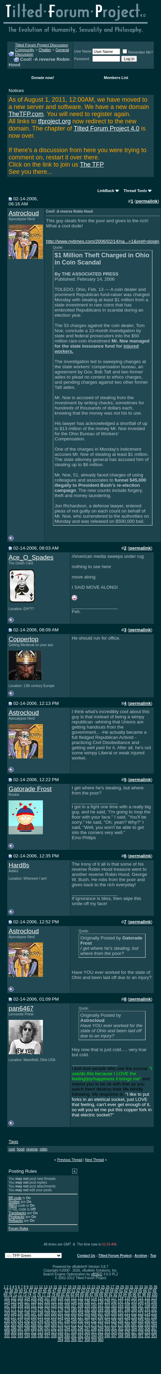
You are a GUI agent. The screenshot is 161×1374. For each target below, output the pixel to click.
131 (54, 1302)
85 (82, 1294)
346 (107, 1336)
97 (139, 1294)
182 (87, 1309)
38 (11, 1291)
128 (34, 1302)
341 (74, 1336)
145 (147, 1302)
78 (48, 1294)
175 (40, 1309)
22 (89, 1287)
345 (101, 1336)
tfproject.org (54, 121)
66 (145, 1291)
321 (94, 1332)
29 (122, 1287)
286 (13, 1328)
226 (74, 1317)
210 (121, 1313)
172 (20, 1309)
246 (54, 1321)
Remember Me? (138, 52)
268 (47, 1325)
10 (31, 1287)
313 (40, 1332)
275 (94, 1325)
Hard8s (19, 865)
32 (136, 1287)
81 (63, 1294)
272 (74, 1325)
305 (140, 1328)
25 (103, 1287)
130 (47, 1302)
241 (20, 1321)
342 (80, 1336)
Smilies (14, 1202)
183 (94, 1309)
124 (7, 1302)
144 (140, 1302)
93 (120, 1294)
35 (150, 1287)
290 (40, 1328)
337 (47, 1336)
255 (114, 1321)
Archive (141, 1256)
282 (140, 1325)
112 (80, 1298)
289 (34, 1328)
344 (94, 1336)
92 (115, 1294)
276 (101, 1325)
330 (154, 1332)
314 (47, 1332)
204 (80, 1313)
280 (127, 1325)
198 (40, 1313)
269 (54, 1325)
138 (101, 1302)
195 (20, 1313)
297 (87, 1328)
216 (7, 1317)
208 (107, 1313)
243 (34, 1321)
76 (39, 1294)
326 (127, 1332)
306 (147, 1328)
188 (127, 1309)
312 (34, 1332)
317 (67, 1332)
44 (40, 1291)
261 (154, 1321)
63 (131, 1291)
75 (34, 1294)
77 (44, 1294)
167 (140, 1306)
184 (101, 1309)
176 (47, 1309)
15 (55, 1287)
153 (47, 1306)
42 (30, 1291)
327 (134, 1332)
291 (47, 1328)
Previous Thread (69, 1160)
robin (43, 1149)
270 (61, 1325)
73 (24, 1294)
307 (154, 1328)
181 (80, 1309)
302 (121, 1328)
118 (121, 1298)
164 (121, 1306)
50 (68, 1291)
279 (121, 1325)
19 (74, 1287)
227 (80, 1317)
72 (20, 1294)
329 (147, 1332)
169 (154, 1306)
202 (67, 1313)
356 (74, 1340)
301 (114, 1328)
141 (121, 1302)
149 (20, 1306)
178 (61, 1309)
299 (101, 1328)
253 (101, 1321)
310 (20, 1332)
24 (98, 1287)
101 (7, 1298)
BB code (15, 1198)
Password (81, 59)
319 (80, 1332)
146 (154, 1302)
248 (67, 1321)
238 (154, 1317)
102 (13, 1298)
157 (74, 1306)
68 (154, 1291)
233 (121, 1317)
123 (154, 1298)
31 (132, 1287)
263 (13, 1325)
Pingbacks (16, 1217)
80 (58, 1294)
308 (7, 1332)
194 (13, 1313)
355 (67, 1340)
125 (13, 1302)
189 (134, 1309)
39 (16, 1291)
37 (6, 1291)
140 (114, 1302)
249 (74, 1321)
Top (153, 1256)
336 (40, 1336)
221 (40, 1317)
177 (54, 1309)
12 (41, 1287)
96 (134, 1294)
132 (61, 1302)
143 (134, 1302)
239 (7, 1321)
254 (107, 1321)
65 (140, 1291)
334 (27, 1336)
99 (149, 1294)
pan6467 (21, 1008)
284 (154, 1325)
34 (146, 1287)
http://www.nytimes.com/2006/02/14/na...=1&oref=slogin (102, 241)
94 (125, 1294)
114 (94, 1298)
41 (25, 1291)
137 (94, 1302)
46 (49, 1291)
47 (54, 1291)
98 (144, 1294)
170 (7, 1309)
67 (150, 1291)
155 (61, 1306)
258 (134, 1321)
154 (54, 1306)
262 (7, 1325)
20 (79, 1287)
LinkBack (105, 191)
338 (54, 1336)
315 (54, 1332)
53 (83, 1291)
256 (121, 1321)
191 (147, 1309)
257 (127, 1321)
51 (73, 1291)
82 (67, 1294)
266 (34, 1325)
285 (7, 1328)
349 (127, 1336)
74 (29, 1294)
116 (107, 1298)
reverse (32, 1149)
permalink (147, 201)
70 (10, 1294)
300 (107, 1328)
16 (60, 1287)
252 (94, 1321)
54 (88, 1291)
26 (108, 1287)
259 (140, 1321)
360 (101, 1340)
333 (20, 1336)
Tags (13, 1141)
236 (140, 1317)
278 (114, 1325)
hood (20, 1149)
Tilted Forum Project (114, 1256)
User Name (83, 51)
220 (34, 1317)
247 (61, 1321)
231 (107, 1317)
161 (101, 1306)
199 (47, 1313)
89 (101, 1294)
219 (27, 1317)
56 (97, 1291)
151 (34, 1306)
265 (27, 1325)
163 (114, 1306)
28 (117, 1287)
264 (20, 1325)
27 (112, 1287)
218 (20, 1317)
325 (121, 1332)
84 (77, 1294)
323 (107, 1332)
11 (36, 1287)
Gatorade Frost (30, 788)
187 (121, 1309)
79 (53, 1294)
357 (80, 1340)
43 (35, 1291)
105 (34, 1298)
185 (107, 1309)
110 (67, 1298)
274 (87, 1325)
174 (34, 1309)
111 (74, 1298)
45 (45, 1291)
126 (20, 1302)
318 (74, 1332)
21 (84, 1287)
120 (134, 1298)
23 (93, 1287)
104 (27, 1298)
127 (27, 1302)
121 (140, 1298)
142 (127, 1302)
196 (27, 1313)
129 (40, 1302)
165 (127, 1306)
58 (106, 1291)
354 (61, 1340)
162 (107, 1306)
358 (87, 1340)
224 (61, 1317)
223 (54, 1317)
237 (147, 1317)
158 (80, 1306)
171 (13, 1309)
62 (126, 1291)
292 (54, 1328)
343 (87, 1336)
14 (50, 1287)
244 (40, 1321)
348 (121, 1336)
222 (47, 1317)
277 (107, 1325)
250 (80, 1321)
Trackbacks (17, 1213)
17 (65, 1287)
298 (94, 1328)
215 (154, 1313)
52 (78, 1291)
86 (87, 1294)
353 (154, 1336)
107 (47, 1298)
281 (134, 1325)
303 (127, 1328)
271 (67, 1325)
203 (74, 1313)
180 (74, 1309)
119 (127, 1298)
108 (54, 1298)
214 (147, 1313)
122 (147, 1298)
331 (7, 1336)
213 (140, 1313)
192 (154, 1309)
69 (6, 1294)
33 (141, 1287)
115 (101, 1298)
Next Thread (94, 1160)
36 (155, 1287)
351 (140, 1336)
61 (121, 1291)
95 (129, 1294)
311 (27, 1332)
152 (40, 1306)
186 (114, 1309)
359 (94, 1340)
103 (20, 1298)
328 (140, 1332)
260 (147, 1321)
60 (116, 1291)
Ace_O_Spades (31, 557)
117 (114, 1298)
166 (134, 1306)
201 (61, 1313)
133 (67, 1302)
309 (13, 1332)
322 (101, 1332)
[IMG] (13, 1205)
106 (40, 1298)
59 (111, 1291)
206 (94, 1313)
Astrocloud (24, 213)
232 (114, 1317)
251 (87, 1321)
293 (61, 1328)
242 (27, 1321)
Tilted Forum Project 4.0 (106, 128)
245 (47, 1321)
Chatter (45, 50)
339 (61, 1336)
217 (13, 1317)
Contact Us (86, 1256)
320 (87, 1332)
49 (64, 1291)
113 (87, 1298)
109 (61, 1298)
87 (91, 1294)
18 (69, 1287)
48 (59, 1291)
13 (45, 1287)
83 (72, 1294)
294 (67, 1328)
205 (87, 1313)
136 (87, 1302)
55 (92, 1291)
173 (27, 1309)
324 (114, 1332)
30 (127, 1287)
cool (12, 1149)
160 (94, 1306)
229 (94, 1317)
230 (101, 1317)
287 (20, 1328)
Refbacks (16, 1221)
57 (102, 1291)
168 (147, 1306)
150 (27, 1306)
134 (74, 1302)
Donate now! (42, 78)
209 (114, 1313)
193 (7, 1313)
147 (7, 1306)
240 (13, 1321)
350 (134, 1336)
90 (106, 1294)
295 (74, 1328)
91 (111, 1294)
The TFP (92, 164)
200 (54, 1313)
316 (61, 1332)
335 (34, 1336)
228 (87, 1317)
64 (135, 1291)
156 (67, 1306)
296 (80, 1328)
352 (147, 1336)
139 (107, 1302)
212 (134, 1313)
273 (80, 1325)
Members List (116, 78)
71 (15, 1294)
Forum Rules (18, 1228)
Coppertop (23, 639)
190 (140, 1309)
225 (67, 1317)
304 (134, 1328)
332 (13, 1336)
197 (34, 1313)
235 (134, 1317)
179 (67, 1309)
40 (21, 1291)
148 (13, 1306)
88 (96, 1294)
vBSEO (96, 1274)
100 (155, 1294)
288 (27, 1328)
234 (127, 1317)
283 (147, 1325)
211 (127, 1313)
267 (40, 1325)
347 (114, 1336)
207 (101, 1313)
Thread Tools (135, 191)
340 (67, 1336)
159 (87, 1306)
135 (80, 1302)
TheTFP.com (26, 114)
